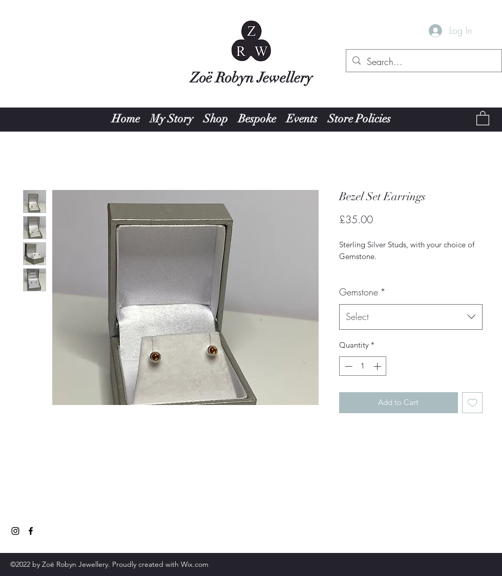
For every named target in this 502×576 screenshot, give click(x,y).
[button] (482, 117)
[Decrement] (347, 366)
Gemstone (362, 292)
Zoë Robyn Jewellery (251, 78)
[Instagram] (15, 531)
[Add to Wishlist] (472, 402)
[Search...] (423, 62)
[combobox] (411, 317)
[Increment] (378, 366)
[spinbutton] (362, 366)
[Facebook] (31, 531)
